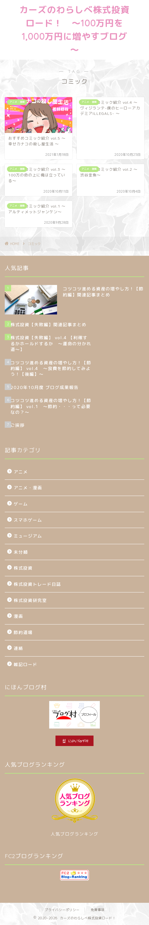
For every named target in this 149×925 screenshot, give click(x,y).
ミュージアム (28, 536)
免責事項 (98, 910)
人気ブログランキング (74, 834)
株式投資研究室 (30, 600)
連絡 (18, 648)
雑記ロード (25, 664)
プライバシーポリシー (62, 910)
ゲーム (21, 504)
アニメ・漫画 (28, 488)
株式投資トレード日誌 (37, 584)
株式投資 (23, 568)
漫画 (18, 616)
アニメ (21, 472)
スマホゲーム (28, 520)
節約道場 (23, 632)
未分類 (21, 552)
